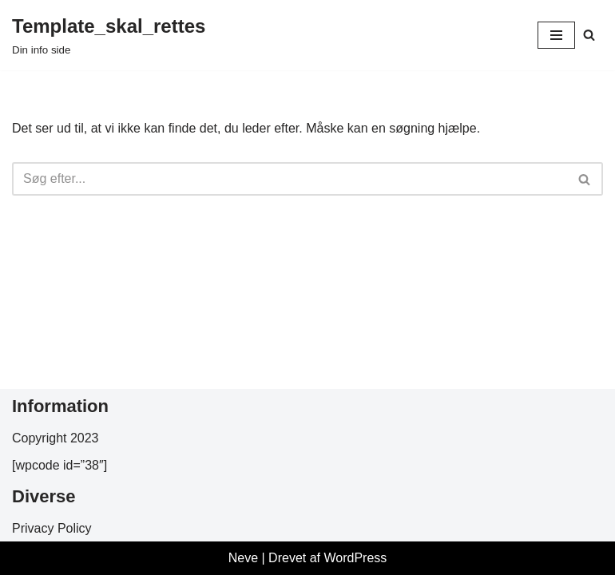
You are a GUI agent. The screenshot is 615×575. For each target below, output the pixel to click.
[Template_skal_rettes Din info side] (108, 35)
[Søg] (589, 35)
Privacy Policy (52, 528)
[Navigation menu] (556, 35)
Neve (243, 558)
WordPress (355, 558)
